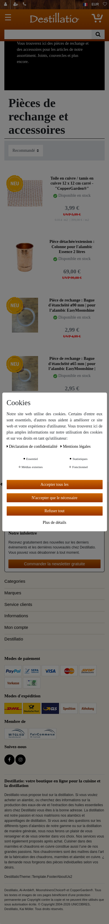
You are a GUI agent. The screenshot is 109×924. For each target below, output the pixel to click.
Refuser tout (54, 511)
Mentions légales (75, 446)
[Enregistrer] (16, 4)
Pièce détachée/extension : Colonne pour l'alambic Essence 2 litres (71, 246)
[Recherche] (98, 34)
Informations (16, 615)
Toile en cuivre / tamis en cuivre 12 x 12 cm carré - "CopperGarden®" (71, 183)
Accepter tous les (54, 484)
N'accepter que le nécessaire (55, 497)
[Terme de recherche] (48, 34)
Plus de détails (54, 522)
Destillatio (13, 639)
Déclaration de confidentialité (32, 446)
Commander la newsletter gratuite (54, 564)
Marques (12, 593)
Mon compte (16, 627)
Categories (14, 581)
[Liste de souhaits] (105, 4)
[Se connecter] (6, 4)
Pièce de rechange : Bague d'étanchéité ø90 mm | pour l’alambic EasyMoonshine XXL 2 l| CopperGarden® (72, 305)
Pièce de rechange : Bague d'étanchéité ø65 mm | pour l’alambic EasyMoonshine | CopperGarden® (72, 363)
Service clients (18, 604)
